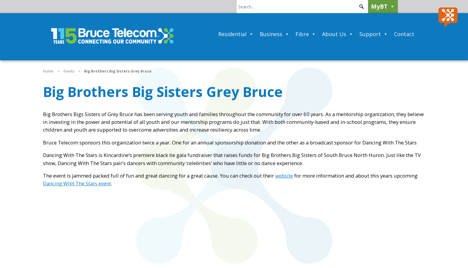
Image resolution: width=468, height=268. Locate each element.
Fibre (305, 34)
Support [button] (373, 34)
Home (48, 71)
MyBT (383, 6)
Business (275, 34)
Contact (404, 34)
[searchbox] (302, 6)
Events (69, 71)
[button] (361, 6)
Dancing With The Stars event (77, 183)
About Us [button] (337, 34)
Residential (236, 34)
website (284, 175)
